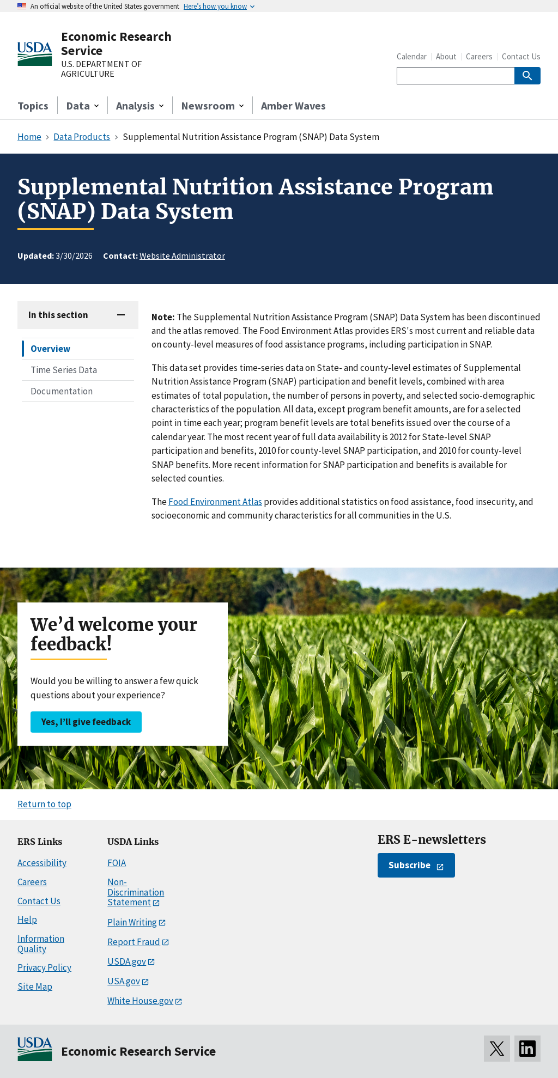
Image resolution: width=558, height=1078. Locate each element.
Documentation (62, 391)
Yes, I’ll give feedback (86, 722)
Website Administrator (182, 255)
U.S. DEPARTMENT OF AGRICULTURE (101, 68)
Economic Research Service (116, 43)
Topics (32, 105)
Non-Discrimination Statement (135, 892)
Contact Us (521, 56)
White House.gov (140, 1001)
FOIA (116, 863)
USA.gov (123, 981)
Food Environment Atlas (215, 502)
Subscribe (409, 865)
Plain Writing (132, 922)
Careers (479, 56)
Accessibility (41, 863)
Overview (50, 349)
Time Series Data (64, 370)
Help (27, 919)
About (446, 56)
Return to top (44, 804)
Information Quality (40, 944)
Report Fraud (133, 942)
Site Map (34, 986)
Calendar (412, 56)
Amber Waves (293, 105)
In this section (58, 315)
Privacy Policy (44, 967)
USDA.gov (126, 961)
